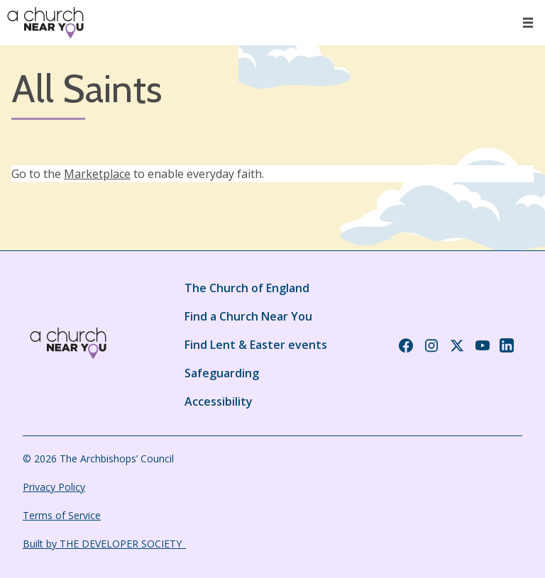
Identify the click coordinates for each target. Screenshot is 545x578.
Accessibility (219, 401)
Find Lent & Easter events (256, 344)
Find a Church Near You (248, 316)
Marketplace (97, 174)
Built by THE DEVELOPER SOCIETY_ (104, 543)
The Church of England (247, 288)
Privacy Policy (54, 487)
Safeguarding (222, 373)
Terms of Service (62, 515)
